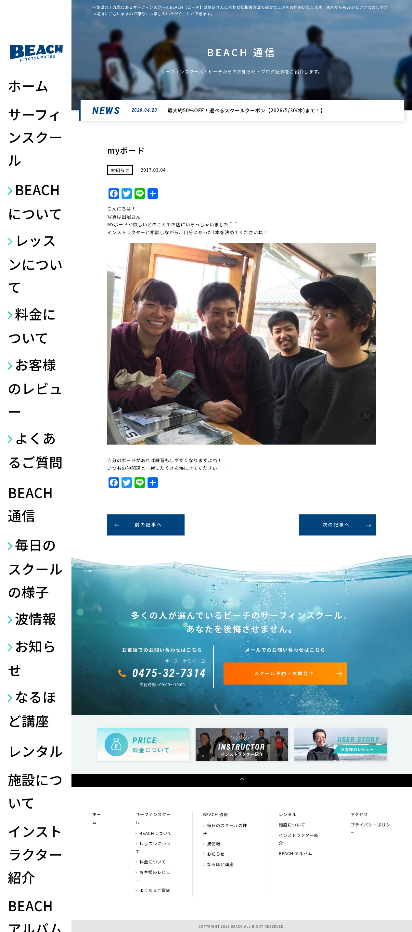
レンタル (35, 751)
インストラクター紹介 (35, 854)
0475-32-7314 (169, 673)
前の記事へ (148, 524)
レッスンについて (35, 263)
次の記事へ (336, 524)
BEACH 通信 (30, 504)
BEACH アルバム (296, 853)
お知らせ (32, 658)
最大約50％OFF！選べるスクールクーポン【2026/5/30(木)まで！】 (247, 110)
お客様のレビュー (35, 388)
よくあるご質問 (35, 450)
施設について (35, 791)
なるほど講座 (32, 708)
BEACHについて (35, 201)
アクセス (359, 814)
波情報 (35, 618)
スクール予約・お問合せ (284, 673)
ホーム (28, 85)
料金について (32, 325)
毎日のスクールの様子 (35, 568)
